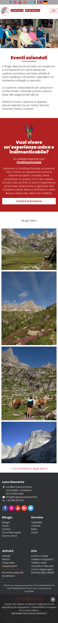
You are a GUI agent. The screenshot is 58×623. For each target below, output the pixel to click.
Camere (35, 525)
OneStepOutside (29, 162)
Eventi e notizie (39, 556)
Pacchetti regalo (11, 532)
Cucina (6, 529)
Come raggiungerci (42, 569)
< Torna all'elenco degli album (29, 468)
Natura (6, 559)
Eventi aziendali (11, 569)
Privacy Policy (32, 588)
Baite (34, 529)
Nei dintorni (8, 576)
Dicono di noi (9, 536)
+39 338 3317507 (15, 500)
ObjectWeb (29, 591)
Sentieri (6, 556)
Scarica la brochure (29, 201)
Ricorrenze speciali (12, 572)
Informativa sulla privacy (29, 613)
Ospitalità (36, 522)
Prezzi (34, 532)
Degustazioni (9, 566)
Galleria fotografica (42, 559)
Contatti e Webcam (42, 566)
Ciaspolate (8, 562)
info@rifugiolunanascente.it (21, 497)
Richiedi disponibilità (42, 572)
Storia (5, 525)
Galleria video (39, 562)
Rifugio (6, 522)
